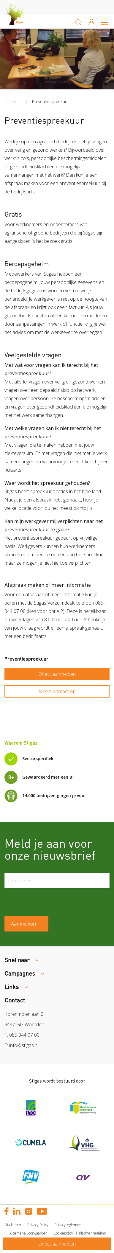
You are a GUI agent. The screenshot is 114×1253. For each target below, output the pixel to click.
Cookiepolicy (63, 1233)
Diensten (12, 101)
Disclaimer (12, 1224)
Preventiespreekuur (50, 101)
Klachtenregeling (92, 1233)
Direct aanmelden (57, 674)
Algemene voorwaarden (29, 1233)
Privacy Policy (37, 1224)
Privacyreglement (68, 1224)
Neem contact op (57, 691)
